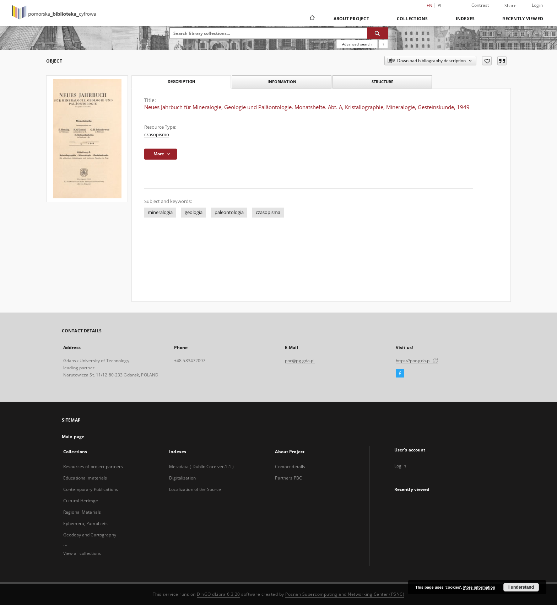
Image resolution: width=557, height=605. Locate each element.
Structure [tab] (382, 81)
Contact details (290, 467)
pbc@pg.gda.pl (300, 361)
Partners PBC (288, 478)
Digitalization (182, 478)
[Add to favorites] (487, 60)
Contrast (480, 5)
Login (537, 5)
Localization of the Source (195, 489)
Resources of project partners (93, 467)
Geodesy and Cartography (89, 535)
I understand (521, 587)
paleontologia (229, 212)
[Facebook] (400, 373)
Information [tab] (281, 81)
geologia (193, 212)
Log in (400, 466)
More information (479, 587)
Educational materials (85, 478)
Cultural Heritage (80, 501)
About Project (351, 19)
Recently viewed (522, 19)
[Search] (377, 33)
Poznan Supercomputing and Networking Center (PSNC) (344, 594)
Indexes (465, 19)
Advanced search (357, 44)
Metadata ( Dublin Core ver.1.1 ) (201, 467)
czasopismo (156, 135)
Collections (412, 19)
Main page (73, 437)
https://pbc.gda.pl (417, 361)
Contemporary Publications (90, 489)
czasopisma (268, 212)
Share (510, 6)
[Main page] (312, 18)
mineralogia (160, 212)
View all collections (82, 553)
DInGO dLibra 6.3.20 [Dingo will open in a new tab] (218, 594)
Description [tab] (181, 81)
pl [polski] (440, 5)
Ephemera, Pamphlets (85, 523)
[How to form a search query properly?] (383, 44)
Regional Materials (82, 512)
